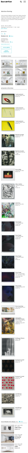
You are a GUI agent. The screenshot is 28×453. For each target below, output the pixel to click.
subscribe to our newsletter (8, 448)
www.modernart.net (5, 44)
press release (4, 28)
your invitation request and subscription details (8, 445)
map (11, 42)
